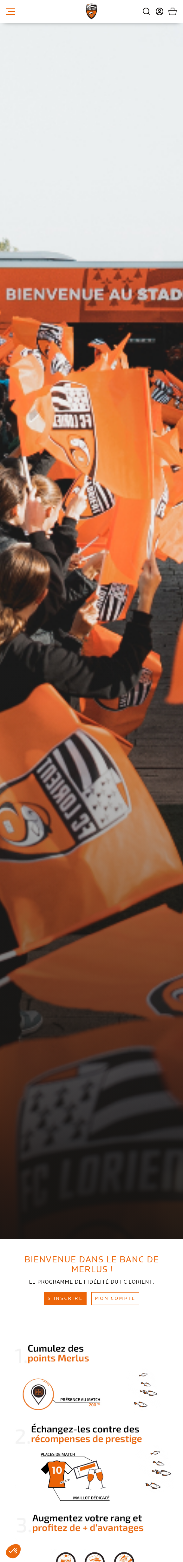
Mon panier (170, 11)
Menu (10, 11)
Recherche (146, 11)
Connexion (157, 11)
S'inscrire (65, 1298)
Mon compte (115, 1298)
